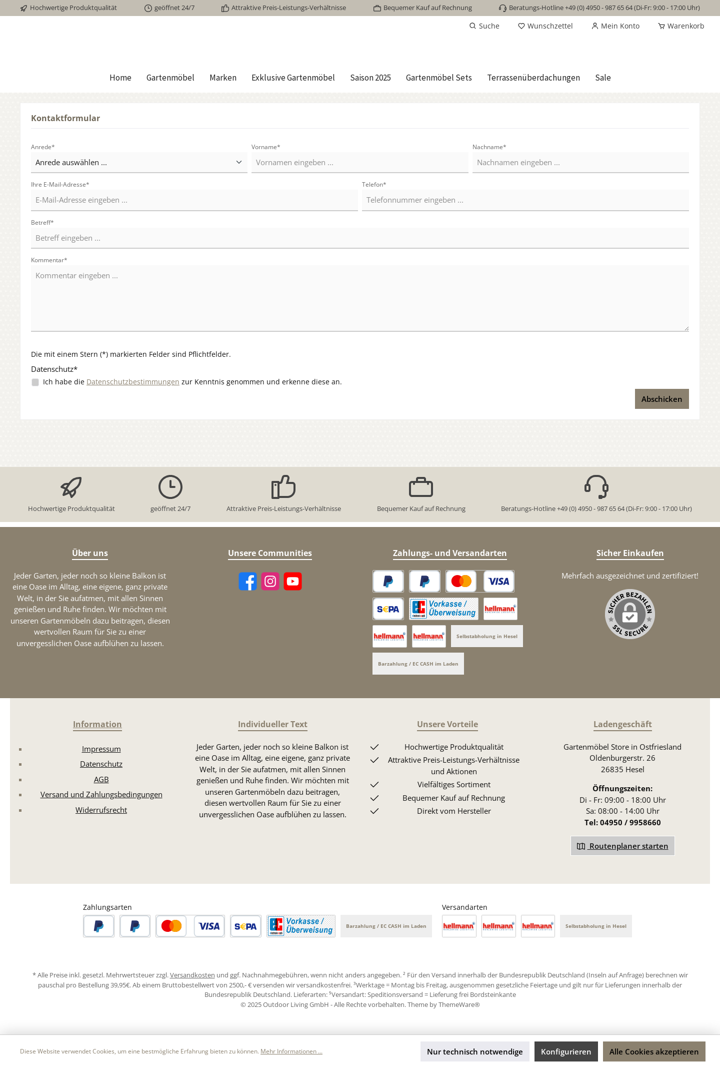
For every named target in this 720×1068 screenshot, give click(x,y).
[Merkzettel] (545, 26)
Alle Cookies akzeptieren (654, 1051)
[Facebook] (247, 581)
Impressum (101, 749)
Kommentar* (49, 297)
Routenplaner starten (622, 846)
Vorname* (266, 184)
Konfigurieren (566, 1051)
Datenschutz (101, 764)
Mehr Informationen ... (291, 1051)
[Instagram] (270, 581)
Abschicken (662, 436)
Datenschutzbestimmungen (133, 418)
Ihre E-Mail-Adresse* (60, 221)
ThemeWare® (459, 1004)
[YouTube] (293, 581)
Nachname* (489, 184)
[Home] (120, 114)
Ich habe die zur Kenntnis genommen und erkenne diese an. (192, 418)
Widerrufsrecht (101, 810)
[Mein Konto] (615, 26)
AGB (101, 779)
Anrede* (43, 184)
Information (97, 724)
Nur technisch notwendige (475, 1051)
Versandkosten (192, 974)
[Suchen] (484, 26)
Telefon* (374, 221)
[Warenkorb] (678, 26)
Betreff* (42, 259)
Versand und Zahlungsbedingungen (101, 794)
